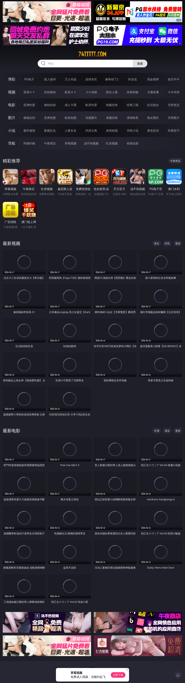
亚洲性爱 (29, 105)
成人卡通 (70, 105)
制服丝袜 (112, 105)
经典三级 (132, 105)
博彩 (11, 79)
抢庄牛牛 (174, 79)
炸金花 (132, 79)
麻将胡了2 (111, 79)
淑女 (167, 430)
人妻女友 (70, 131)
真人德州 (50, 79)
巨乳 (167, 243)
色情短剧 (132, 143)
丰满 (156, 430)
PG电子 (29, 79)
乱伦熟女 (153, 105)
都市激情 (29, 131)
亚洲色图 (50, 118)
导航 (11, 143)
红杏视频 (112, 143)
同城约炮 (29, 143)
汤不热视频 (91, 143)
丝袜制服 (132, 92)
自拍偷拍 (50, 92)
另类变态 (174, 105)
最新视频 (11, 243)
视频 (11, 92)
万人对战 (70, 79)
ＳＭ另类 (174, 92)
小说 (11, 130)
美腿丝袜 (112, 118)
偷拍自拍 (50, 105)
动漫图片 (91, 118)
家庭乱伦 (50, 131)
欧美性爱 (91, 105)
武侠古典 (91, 131)
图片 (11, 117)
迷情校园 (112, 131)
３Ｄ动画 (91, 92)
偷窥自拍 (29, 118)
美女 (156, 243)
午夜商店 (50, 143)
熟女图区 (153, 118)
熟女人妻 (112, 92)
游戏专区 (91, 79)
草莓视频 (70, 143)
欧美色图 (70, 118)
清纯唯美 (132, 118)
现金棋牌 (153, 79)
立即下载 (118, 675)
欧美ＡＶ (70, 92)
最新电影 (11, 430)
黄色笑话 (153, 131)
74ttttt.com (92, 54)
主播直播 (153, 92)
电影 (11, 104)
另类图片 (174, 118)
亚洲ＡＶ (29, 92)
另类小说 (132, 131)
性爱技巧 (174, 131)
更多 (177, 243)
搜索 (140, 64)
